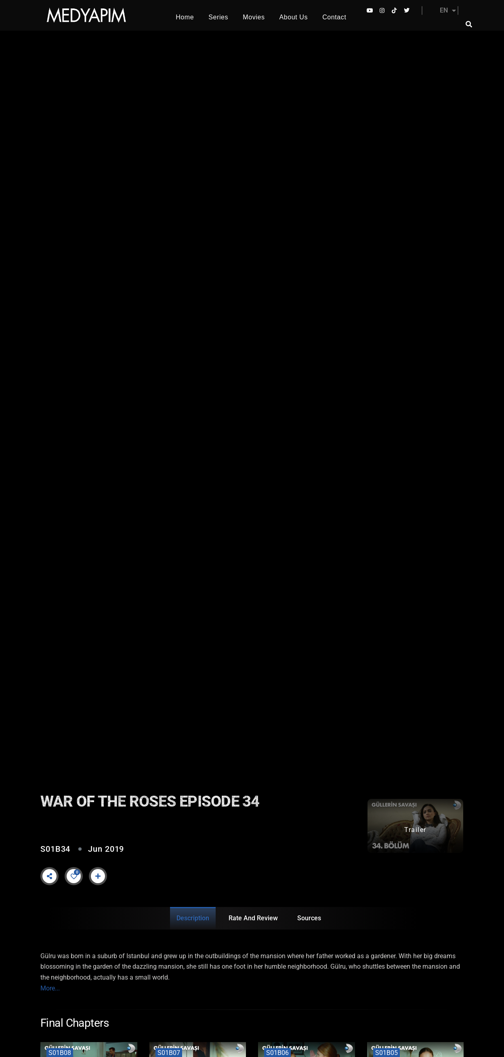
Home (185, 17)
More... (50, 988)
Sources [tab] (309, 918)
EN (448, 10)
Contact (334, 17)
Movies (254, 17)
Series (218, 17)
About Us (293, 17)
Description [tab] (192, 918)
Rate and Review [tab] (253, 918)
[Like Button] (74, 876)
